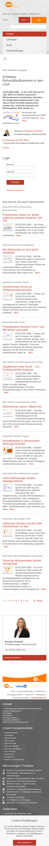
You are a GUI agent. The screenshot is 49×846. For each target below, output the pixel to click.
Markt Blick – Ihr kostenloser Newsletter (21, 802)
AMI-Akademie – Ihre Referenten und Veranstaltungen (20, 774)
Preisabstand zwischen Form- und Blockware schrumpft (23, 328)
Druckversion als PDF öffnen (16, 140)
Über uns (6, 14)
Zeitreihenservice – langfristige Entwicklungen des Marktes (23, 793)
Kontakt (24, 14)
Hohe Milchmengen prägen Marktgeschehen (19, 479)
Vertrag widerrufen (38, 698)
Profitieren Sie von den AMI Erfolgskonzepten (23, 770)
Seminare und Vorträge (14, 797)
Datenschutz (40, 691)
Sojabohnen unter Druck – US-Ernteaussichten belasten (21, 368)
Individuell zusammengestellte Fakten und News (24, 778)
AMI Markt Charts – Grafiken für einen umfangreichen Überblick (20, 785)
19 (34, 601)
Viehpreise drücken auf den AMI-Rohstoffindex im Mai (22, 525)
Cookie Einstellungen (25, 691)
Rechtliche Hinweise (21, 698)
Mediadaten (40, 695)
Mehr (18, 235)
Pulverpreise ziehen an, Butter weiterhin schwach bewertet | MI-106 (22, 217)
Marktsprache (34, 14)
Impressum (29, 695)
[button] (24, 34)
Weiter (40, 601)
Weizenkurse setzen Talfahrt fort (22, 406)
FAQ (5, 20)
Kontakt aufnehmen (12, 658)
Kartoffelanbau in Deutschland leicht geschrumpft (21, 442)
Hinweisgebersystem (15, 695)
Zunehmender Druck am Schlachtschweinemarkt (17, 288)
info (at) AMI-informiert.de (18, 722)
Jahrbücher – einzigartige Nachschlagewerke (23, 789)
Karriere (15, 14)
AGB (13, 691)
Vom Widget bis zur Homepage (18, 800)
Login (24, 20)
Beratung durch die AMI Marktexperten (20, 781)
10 (27, 601)
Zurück (6, 147)
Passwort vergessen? (16, 190)
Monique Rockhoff (33, 131)
